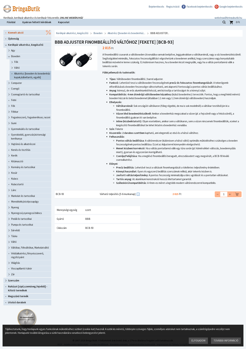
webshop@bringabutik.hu (229, 14)
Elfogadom (198, 340)
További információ (226, 340)
